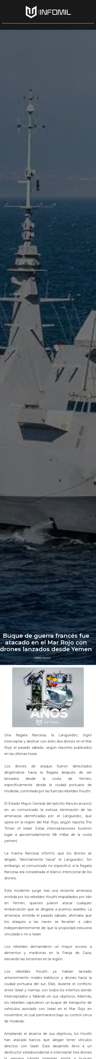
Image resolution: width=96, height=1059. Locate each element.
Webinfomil (42, 658)
